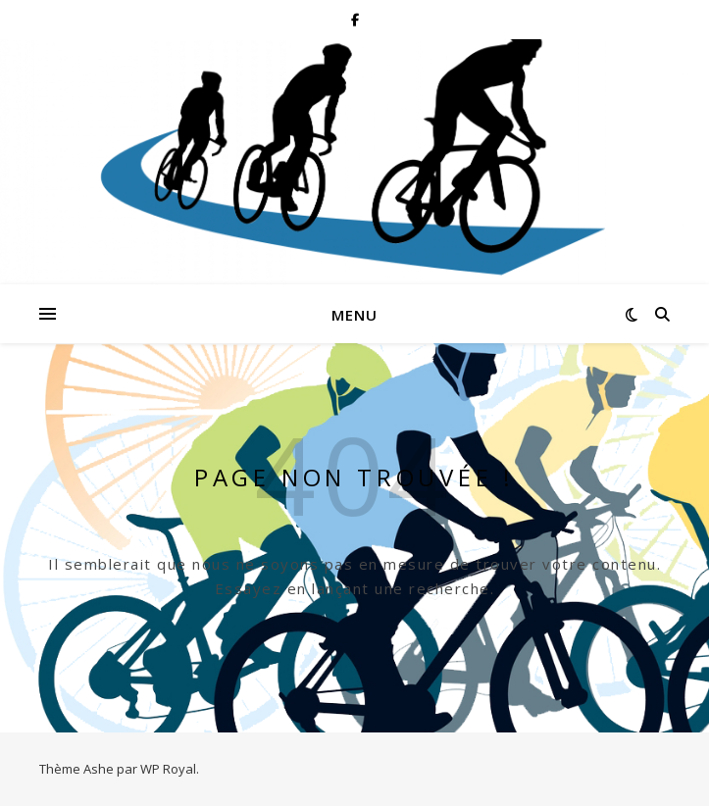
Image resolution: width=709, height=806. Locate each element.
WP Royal (168, 769)
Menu (354, 315)
